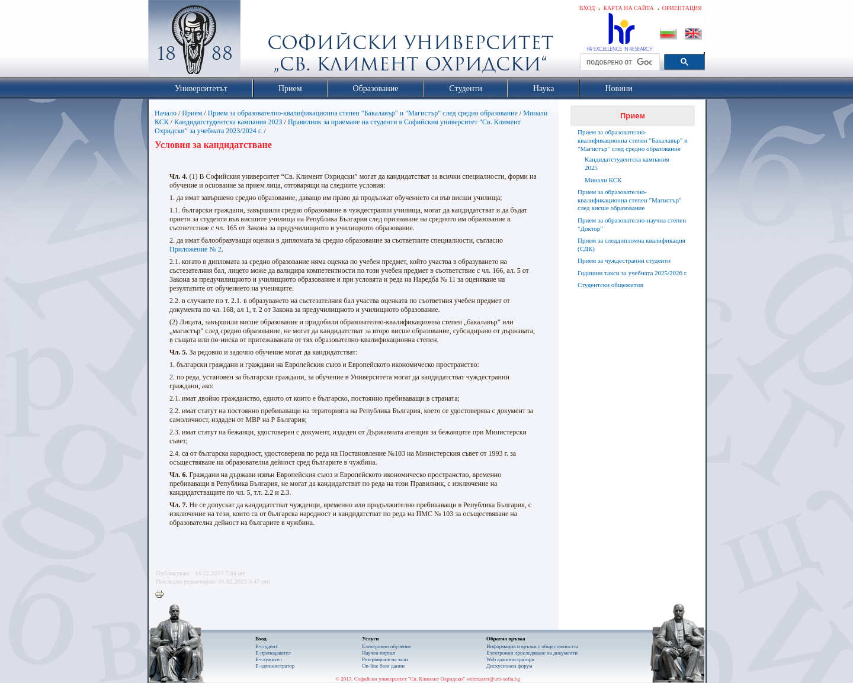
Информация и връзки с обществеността (532, 646)
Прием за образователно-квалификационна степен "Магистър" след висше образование (629, 200)
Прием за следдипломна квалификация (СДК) (631, 244)
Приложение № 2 (195, 249)
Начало (166, 113)
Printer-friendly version (162, 594)
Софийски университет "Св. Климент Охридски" (261, 41)
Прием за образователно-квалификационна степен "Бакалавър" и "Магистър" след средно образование (363, 113)
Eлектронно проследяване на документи (532, 653)
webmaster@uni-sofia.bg (493, 679)
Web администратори (510, 659)
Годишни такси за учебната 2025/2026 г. (633, 272)
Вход (587, 8)
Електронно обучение (386, 646)
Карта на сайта (628, 8)
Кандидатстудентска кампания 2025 (627, 163)
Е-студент (266, 646)
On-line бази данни (383, 666)
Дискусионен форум (509, 666)
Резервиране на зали (385, 659)
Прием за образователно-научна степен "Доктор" (632, 224)
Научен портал (378, 653)
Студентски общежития (610, 284)
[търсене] (619, 62)
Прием (192, 113)
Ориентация (682, 8)
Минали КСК (603, 179)
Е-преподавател (273, 653)
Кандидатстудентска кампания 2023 (228, 122)
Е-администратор (274, 666)
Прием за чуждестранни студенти (624, 260)
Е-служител (268, 659)
